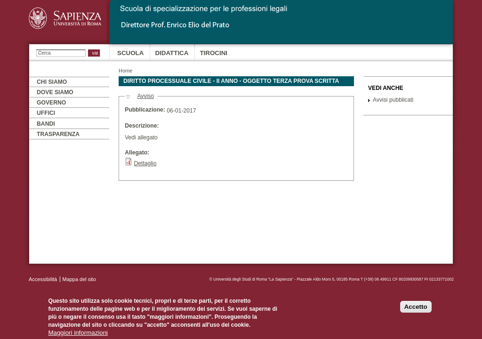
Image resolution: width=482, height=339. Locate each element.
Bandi (46, 124)
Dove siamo (55, 92)
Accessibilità (43, 279)
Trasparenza (58, 134)
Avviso (145, 96)
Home (125, 70)
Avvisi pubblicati (393, 100)
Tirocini (213, 52)
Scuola (130, 52)
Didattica (171, 52)
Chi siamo (52, 82)
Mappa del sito (79, 279)
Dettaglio (145, 163)
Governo (51, 102)
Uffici (46, 113)
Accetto (415, 310)
